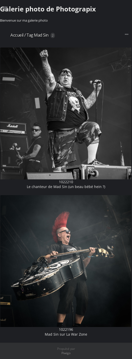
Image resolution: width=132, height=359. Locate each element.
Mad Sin (41, 35)
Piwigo (66, 353)
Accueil (17, 35)
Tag (30, 35)
